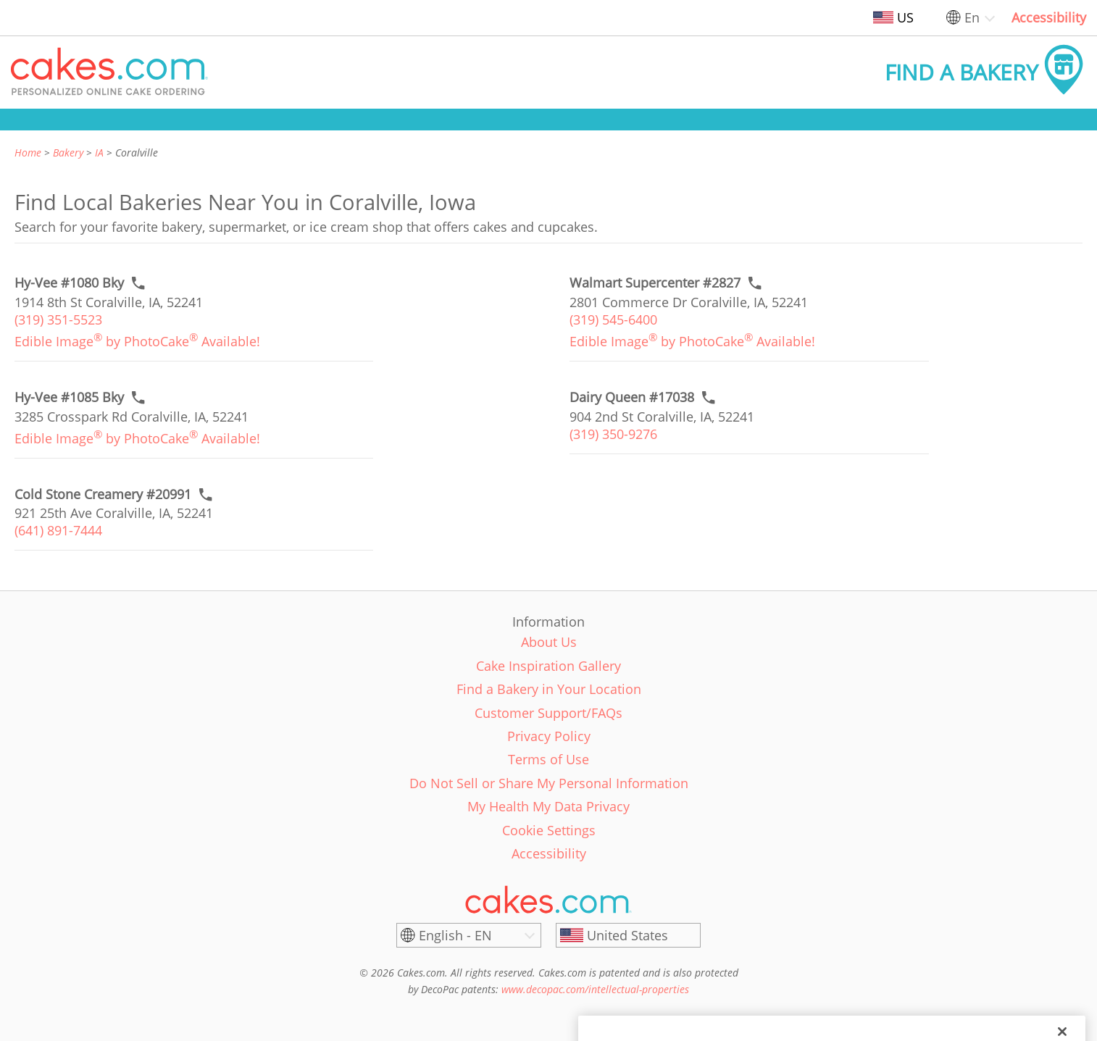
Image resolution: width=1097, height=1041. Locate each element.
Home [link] (27, 152)
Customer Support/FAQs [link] (548, 713)
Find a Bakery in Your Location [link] (548, 689)
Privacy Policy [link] (549, 736)
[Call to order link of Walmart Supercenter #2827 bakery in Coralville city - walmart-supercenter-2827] (655, 282)
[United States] (628, 935)
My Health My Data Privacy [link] (548, 806)
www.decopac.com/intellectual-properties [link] (595, 989)
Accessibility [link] (1049, 17)
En (972, 17)
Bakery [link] (68, 152)
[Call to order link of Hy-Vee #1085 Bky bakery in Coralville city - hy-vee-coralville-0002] (69, 397)
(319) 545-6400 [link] (613, 319)
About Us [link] (549, 642)
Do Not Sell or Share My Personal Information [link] (548, 783)
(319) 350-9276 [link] (613, 434)
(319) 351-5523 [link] (58, 319)
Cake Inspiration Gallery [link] (548, 665)
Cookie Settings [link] (549, 830)
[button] (109, 72)
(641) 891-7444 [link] (58, 530)
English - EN (455, 935)
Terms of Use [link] (548, 759)
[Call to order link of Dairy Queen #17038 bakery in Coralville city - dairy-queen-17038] (632, 397)
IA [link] (99, 152)
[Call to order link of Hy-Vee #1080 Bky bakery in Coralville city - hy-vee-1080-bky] (69, 282)
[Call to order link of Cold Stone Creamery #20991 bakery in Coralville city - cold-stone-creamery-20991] (102, 494)
